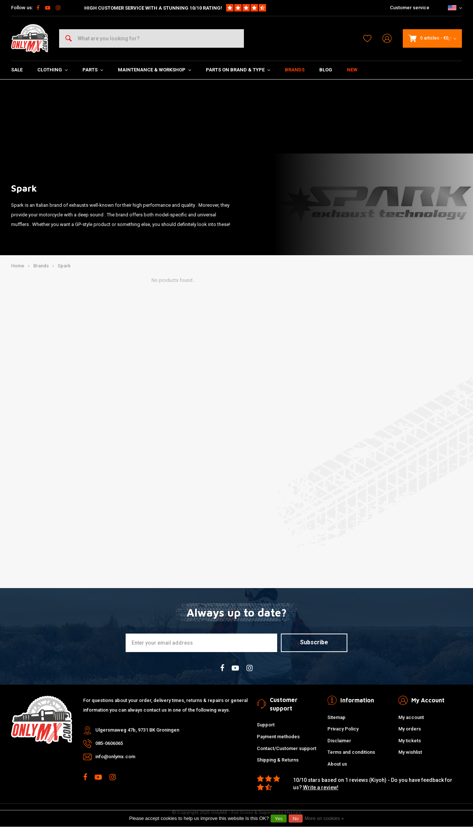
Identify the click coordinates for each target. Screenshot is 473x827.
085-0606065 (109, 743)
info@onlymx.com (115, 756)
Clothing (52, 69)
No (296, 818)
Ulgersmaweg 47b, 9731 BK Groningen (137, 730)
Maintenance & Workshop (154, 69)
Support (266, 725)
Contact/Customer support (286, 748)
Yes (278, 818)
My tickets (409, 740)
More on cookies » (324, 818)
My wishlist (410, 752)
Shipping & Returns (278, 760)
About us (337, 764)
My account (411, 717)
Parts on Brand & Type (238, 69)
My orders (409, 729)
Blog (325, 69)
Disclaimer (339, 740)
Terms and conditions (351, 752)
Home (17, 266)
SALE (17, 69)
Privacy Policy (342, 729)
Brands (294, 69)
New (352, 69)
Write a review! (320, 787)
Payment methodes (278, 736)
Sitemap (336, 717)
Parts (92, 69)
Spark (64, 266)
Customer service (409, 7)
